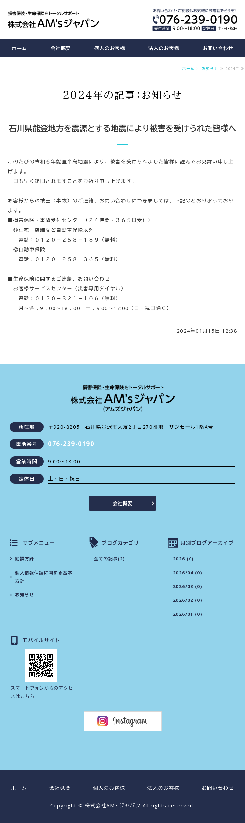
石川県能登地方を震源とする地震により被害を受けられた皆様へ (122, 128)
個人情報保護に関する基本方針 (43, 577)
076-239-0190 (71, 443)
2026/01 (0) (188, 614)
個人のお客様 (109, 48)
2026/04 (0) (188, 573)
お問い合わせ (218, 788)
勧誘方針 (24, 559)
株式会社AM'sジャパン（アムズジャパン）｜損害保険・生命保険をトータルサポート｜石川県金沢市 (53, 19)
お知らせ (210, 68)
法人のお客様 (163, 48)
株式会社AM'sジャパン (113, 805)
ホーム (19, 48)
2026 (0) (183, 559)
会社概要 (60, 48)
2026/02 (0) (188, 600)
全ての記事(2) (109, 559)
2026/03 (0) (188, 586)
